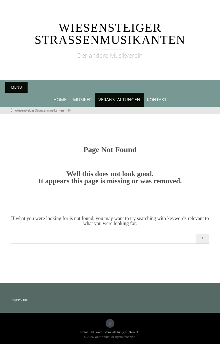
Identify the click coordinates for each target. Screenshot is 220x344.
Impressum (19, 299)
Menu (16, 87)
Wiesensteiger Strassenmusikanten (110, 34)
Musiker (82, 100)
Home (60, 100)
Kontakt (157, 100)
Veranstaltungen (119, 100)
